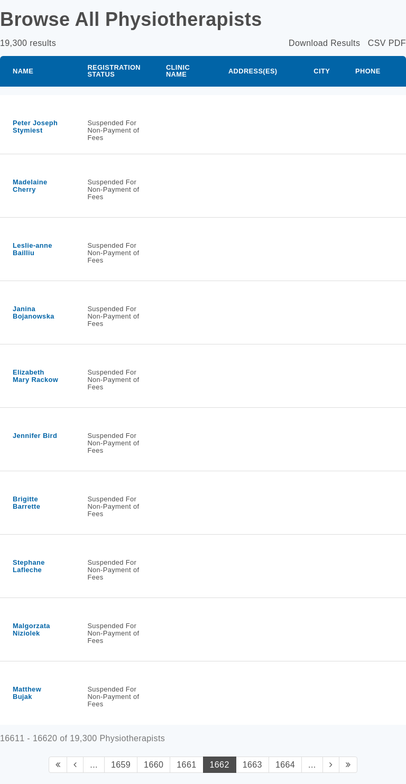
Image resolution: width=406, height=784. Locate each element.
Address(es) (253, 71)
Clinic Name (178, 70)
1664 (285, 764)
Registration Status (114, 70)
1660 (153, 764)
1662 (219, 764)
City (321, 71)
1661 (186, 764)
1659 (121, 764)
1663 (252, 764)
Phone (368, 71)
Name (23, 71)
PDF (397, 43)
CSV (377, 43)
